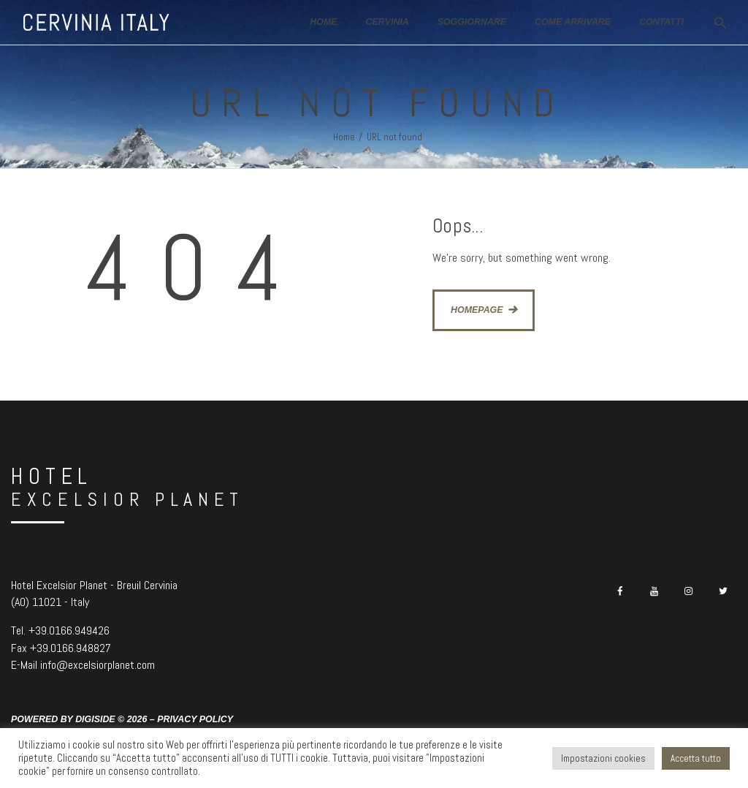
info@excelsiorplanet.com (97, 665)
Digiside (95, 719)
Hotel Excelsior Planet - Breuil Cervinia (94, 585)
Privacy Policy (195, 719)
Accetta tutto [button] (696, 758)
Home (344, 137)
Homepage (477, 310)
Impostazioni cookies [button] (603, 758)
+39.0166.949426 (69, 630)
